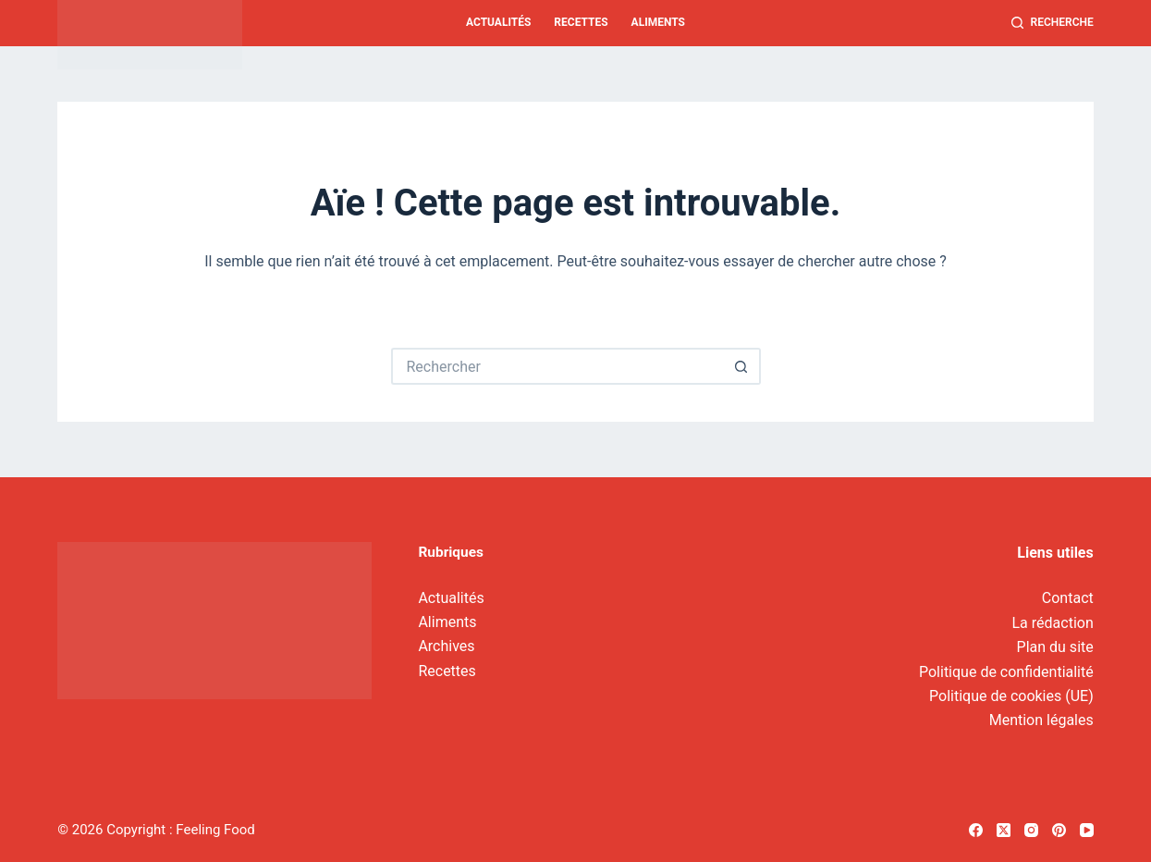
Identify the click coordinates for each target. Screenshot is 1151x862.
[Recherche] (1052, 23)
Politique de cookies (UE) (1011, 696)
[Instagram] (1031, 830)
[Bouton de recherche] (742, 366)
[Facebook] (976, 830)
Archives (446, 646)
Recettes (580, 22)
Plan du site (1055, 647)
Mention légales (1041, 720)
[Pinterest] (1059, 830)
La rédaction (1053, 623)
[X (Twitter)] (1003, 830)
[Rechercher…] (557, 366)
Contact (1068, 598)
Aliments (658, 22)
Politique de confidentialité (1006, 672)
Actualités (498, 22)
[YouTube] (1087, 830)
